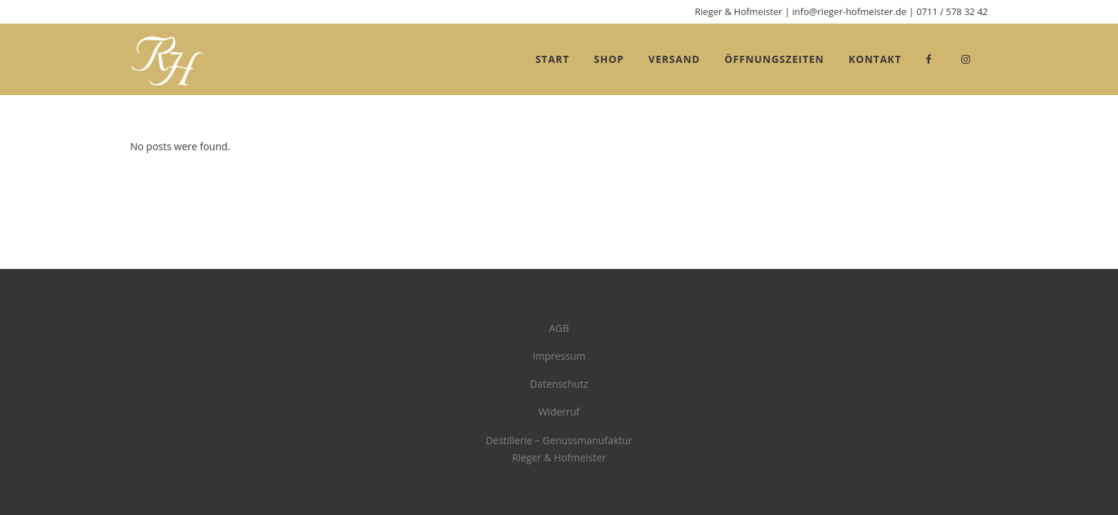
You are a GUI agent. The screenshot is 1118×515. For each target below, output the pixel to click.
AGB (559, 328)
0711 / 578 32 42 (952, 11)
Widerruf (559, 411)
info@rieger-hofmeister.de (849, 11)
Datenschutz (559, 384)
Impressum (559, 356)
